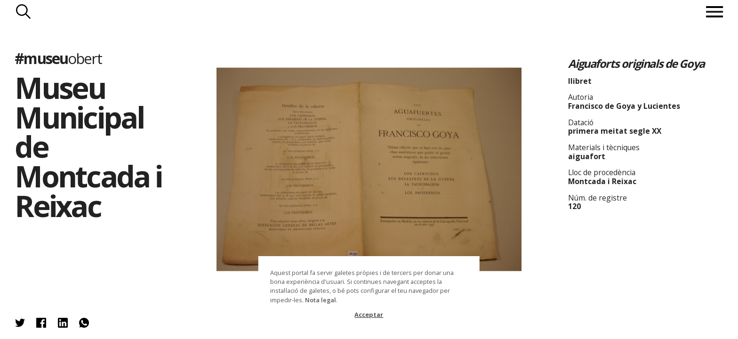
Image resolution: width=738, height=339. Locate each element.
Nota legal (320, 300)
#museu (58, 58)
